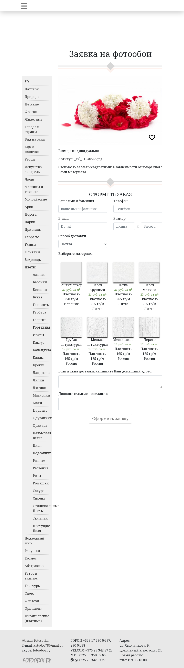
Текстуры (33, 586)
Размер (119, 218)
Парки (30, 222)
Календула (41, 350)
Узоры (30, 159)
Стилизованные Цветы (41, 508)
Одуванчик (41, 418)
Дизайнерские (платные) (37, 618)
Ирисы (38, 335)
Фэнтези (32, 601)
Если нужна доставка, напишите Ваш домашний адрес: (105, 371)
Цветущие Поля (41, 528)
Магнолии (41, 395)
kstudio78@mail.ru (48, 645)
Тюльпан (40, 518)
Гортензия (41, 327)
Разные (39, 460)
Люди (29, 179)
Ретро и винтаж (31, 575)
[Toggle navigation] (24, 6)
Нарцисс (40, 410)
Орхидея (40, 425)
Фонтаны (32, 252)
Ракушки (32, 550)
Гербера (39, 312)
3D (27, 81)
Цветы (30, 267)
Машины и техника (34, 189)
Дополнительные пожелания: (83, 393)
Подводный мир (34, 540)
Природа (32, 96)
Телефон (120, 201)
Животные (33, 119)
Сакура (38, 491)
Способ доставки (72, 236)
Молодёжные (36, 199)
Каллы (38, 357)
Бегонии (40, 289)
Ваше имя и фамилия (76, 201)
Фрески (31, 112)
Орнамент (33, 608)
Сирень (39, 498)
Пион (37, 445)
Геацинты (41, 304)
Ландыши (41, 372)
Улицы (30, 244)
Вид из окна (35, 139)
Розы (37, 475)
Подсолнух (41, 453)
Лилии (38, 380)
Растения (40, 468)
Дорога (31, 214)
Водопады (33, 259)
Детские (32, 104)
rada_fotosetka (35, 640)
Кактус (38, 342)
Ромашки (41, 483)
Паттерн (32, 89)
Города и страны (32, 129)
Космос (31, 558)
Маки (37, 403)
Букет (37, 297)
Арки (29, 207)
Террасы (32, 237)
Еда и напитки (32, 149)
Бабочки (40, 282)
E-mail (63, 218)
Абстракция (34, 566)
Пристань (33, 229)
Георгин (40, 320)
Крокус (38, 365)
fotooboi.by (41, 650)
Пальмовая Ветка (41, 435)
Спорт (30, 593)
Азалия (39, 274)
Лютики (39, 388)
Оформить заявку (110, 418)
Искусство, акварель (33, 169)
